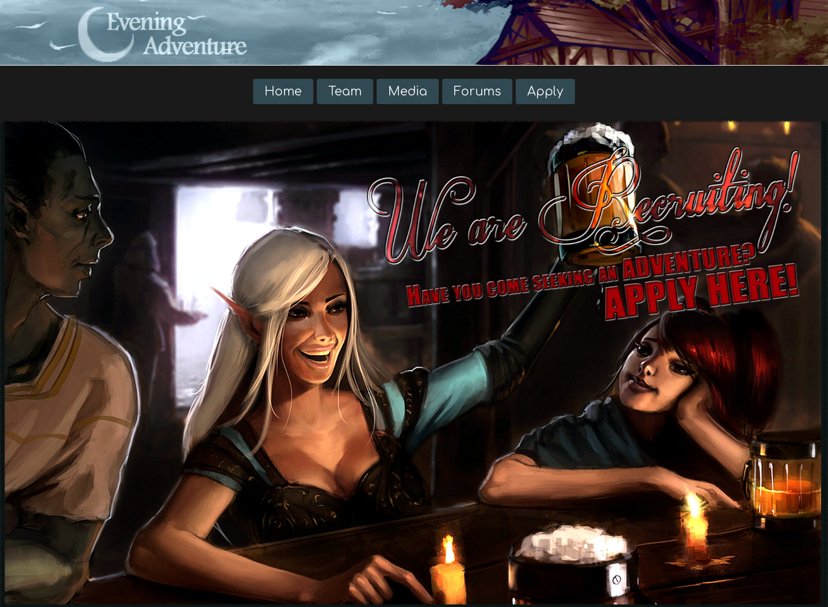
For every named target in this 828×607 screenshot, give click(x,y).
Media (407, 91)
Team (345, 91)
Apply (545, 91)
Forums (477, 91)
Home (283, 91)
